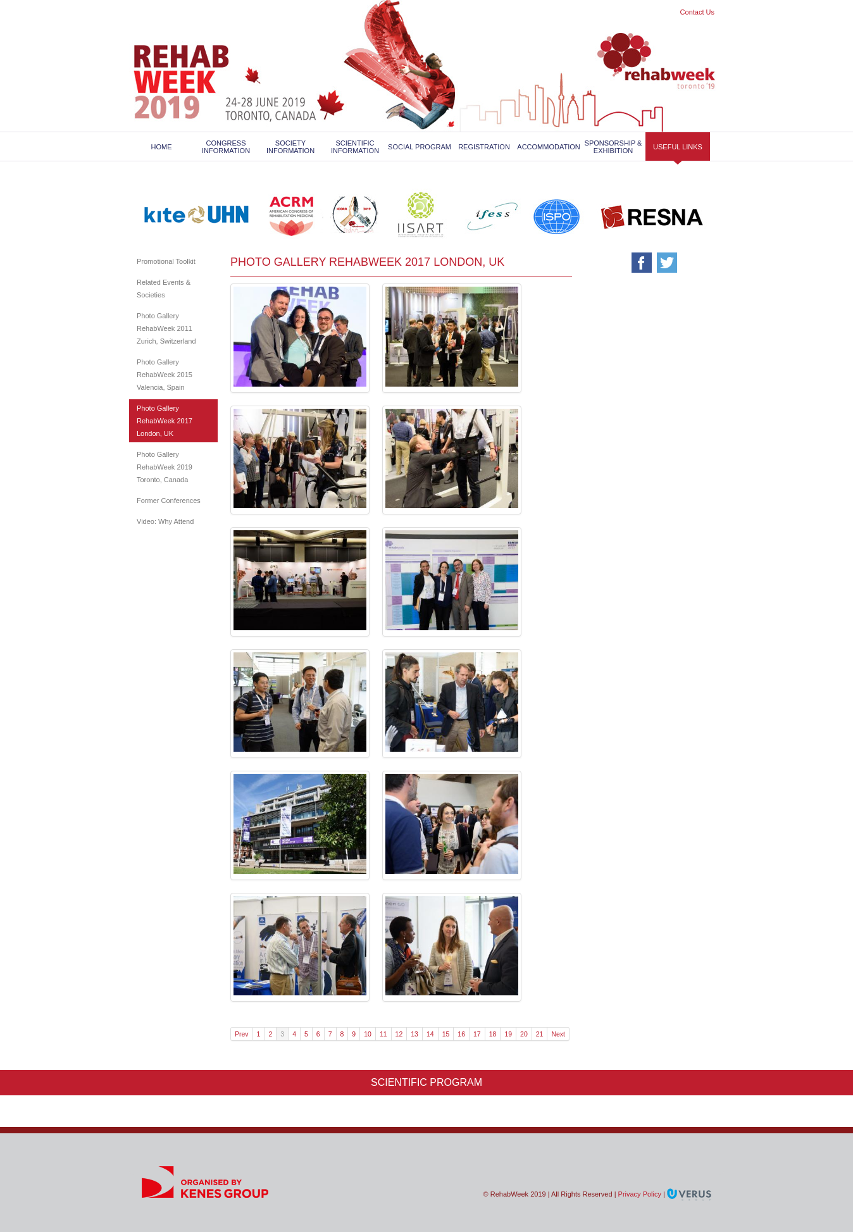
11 (383, 1034)
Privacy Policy (639, 1194)
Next (558, 1034)
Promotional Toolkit (166, 261)
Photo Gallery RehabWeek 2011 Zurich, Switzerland (166, 328)
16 (461, 1034)
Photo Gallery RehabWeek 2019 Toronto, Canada (164, 467)
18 (493, 1034)
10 (367, 1034)
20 (524, 1034)
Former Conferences (169, 500)
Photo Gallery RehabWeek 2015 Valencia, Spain (164, 374)
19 (508, 1034)
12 (399, 1034)
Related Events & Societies (163, 288)
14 (430, 1034)
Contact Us (697, 12)
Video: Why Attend (165, 521)
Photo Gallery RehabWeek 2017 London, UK (164, 420)
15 (446, 1034)
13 (414, 1034)
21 (540, 1034)
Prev (242, 1034)
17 (477, 1034)
